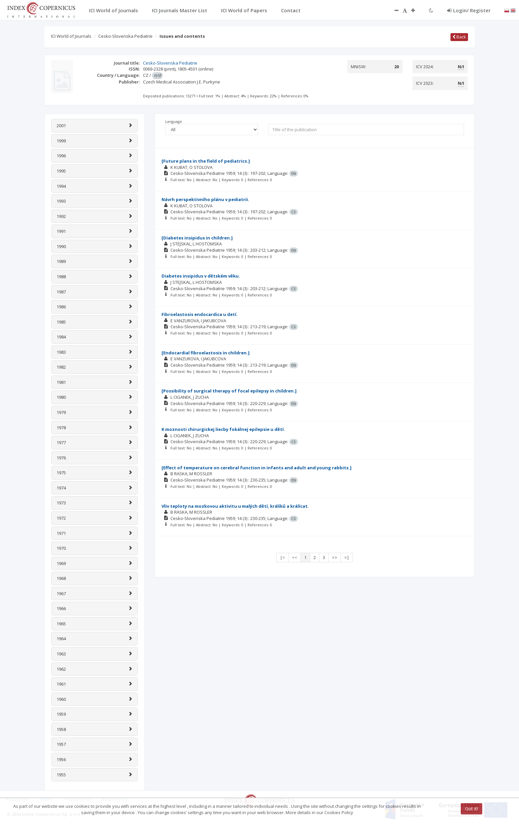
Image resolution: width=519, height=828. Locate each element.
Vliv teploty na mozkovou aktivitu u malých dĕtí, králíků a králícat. (235, 506)
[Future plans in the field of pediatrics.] (206, 161)
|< (282, 557)
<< (294, 557)
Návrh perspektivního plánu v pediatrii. (205, 199)
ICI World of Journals (71, 36)
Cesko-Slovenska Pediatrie (125, 36)
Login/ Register (469, 10)
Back (459, 37)
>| (346, 557)
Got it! (471, 808)
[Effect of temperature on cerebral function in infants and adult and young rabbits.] (257, 468)
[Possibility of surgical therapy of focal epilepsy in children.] (229, 391)
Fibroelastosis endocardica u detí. (200, 314)
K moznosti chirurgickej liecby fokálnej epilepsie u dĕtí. (223, 429)
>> (334, 557)
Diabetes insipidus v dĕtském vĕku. (201, 276)
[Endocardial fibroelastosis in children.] (206, 353)
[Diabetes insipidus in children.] (197, 238)
